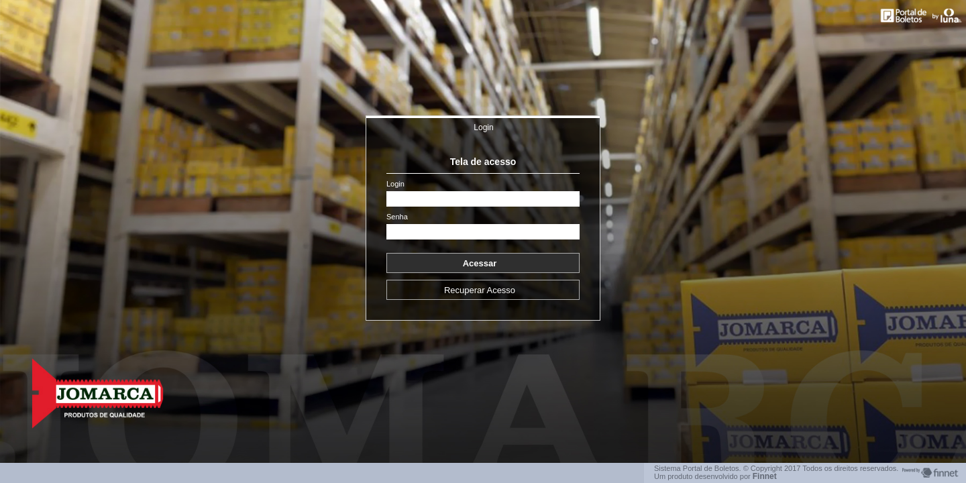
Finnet (765, 476)
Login (483, 127)
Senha (397, 217)
